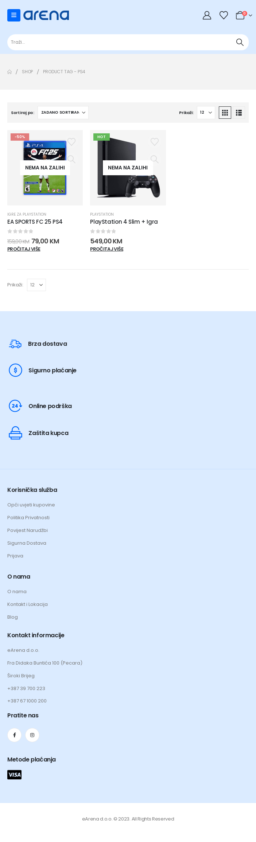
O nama (17, 591)
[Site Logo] (46, 15)
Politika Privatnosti (28, 517)
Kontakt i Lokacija (27, 604)
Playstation (102, 214)
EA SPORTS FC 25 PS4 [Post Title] (35, 222)
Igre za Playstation (26, 214)
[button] (225, 112)
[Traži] (240, 42)
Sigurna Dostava (26, 543)
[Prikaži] (206, 112)
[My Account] (208, 15)
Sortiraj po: (22, 112)
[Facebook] (14, 735)
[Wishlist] (223, 15)
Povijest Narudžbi (27, 530)
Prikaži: (186, 112)
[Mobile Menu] (13, 15)
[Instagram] (32, 735)
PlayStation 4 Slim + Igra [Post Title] (124, 222)
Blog (12, 617)
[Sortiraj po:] (63, 112)
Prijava (15, 555)
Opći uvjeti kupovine (31, 504)
